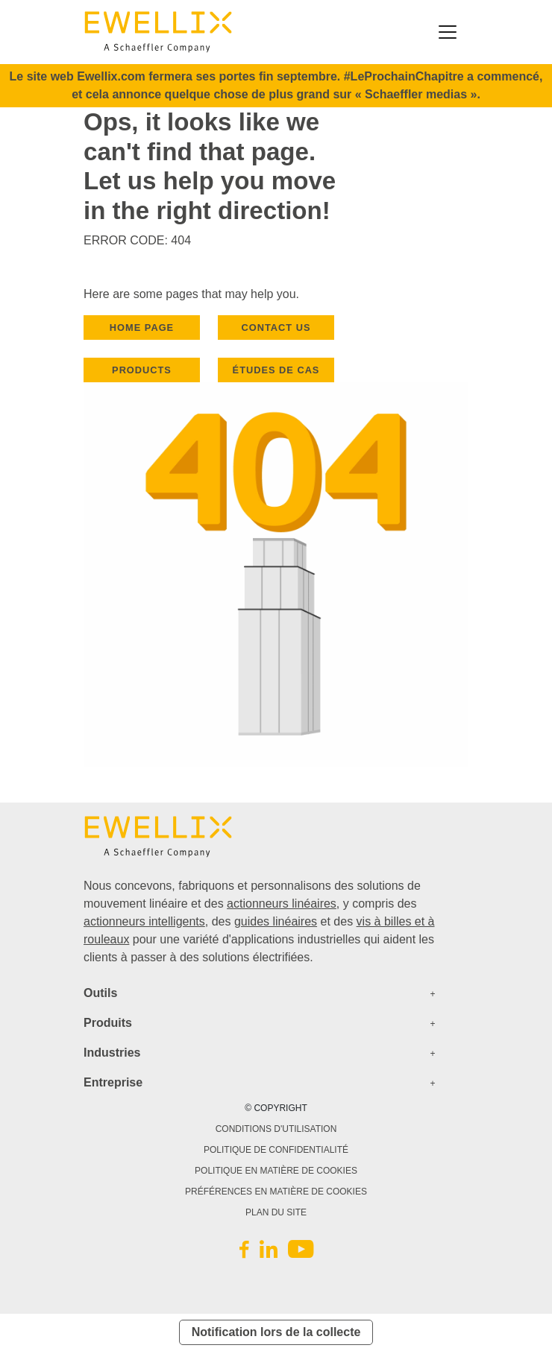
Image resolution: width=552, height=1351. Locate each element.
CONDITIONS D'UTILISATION (276, 1129)
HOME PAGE (142, 327)
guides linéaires (275, 921)
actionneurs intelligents (144, 921)
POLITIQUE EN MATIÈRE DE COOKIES (276, 1170)
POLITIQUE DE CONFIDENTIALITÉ (276, 1150)
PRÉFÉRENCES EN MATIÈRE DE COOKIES (276, 1191)
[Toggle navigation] (447, 32)
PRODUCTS (142, 370)
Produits (108, 1022)
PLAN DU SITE (276, 1212)
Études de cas (276, 370)
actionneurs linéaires (281, 903)
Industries (112, 1052)
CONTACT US (276, 327)
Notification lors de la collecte (276, 1332)
